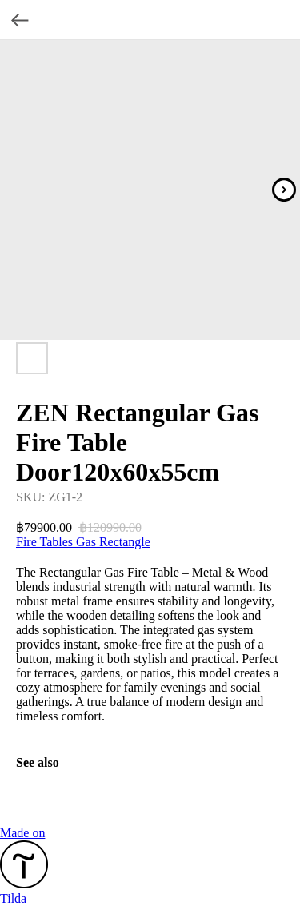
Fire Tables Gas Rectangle (83, 542)
